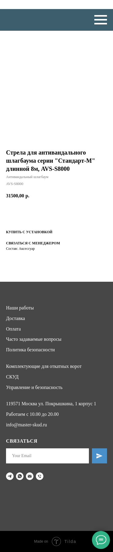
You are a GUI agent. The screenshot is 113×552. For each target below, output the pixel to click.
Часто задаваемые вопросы (33, 339)
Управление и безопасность (34, 387)
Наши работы (20, 307)
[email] (29, 476)
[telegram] (10, 476)
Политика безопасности (30, 349)
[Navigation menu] (100, 20)
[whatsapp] (20, 476)
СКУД (12, 376)
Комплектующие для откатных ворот (44, 366)
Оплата (13, 328)
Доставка (15, 318)
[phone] (39, 476)
